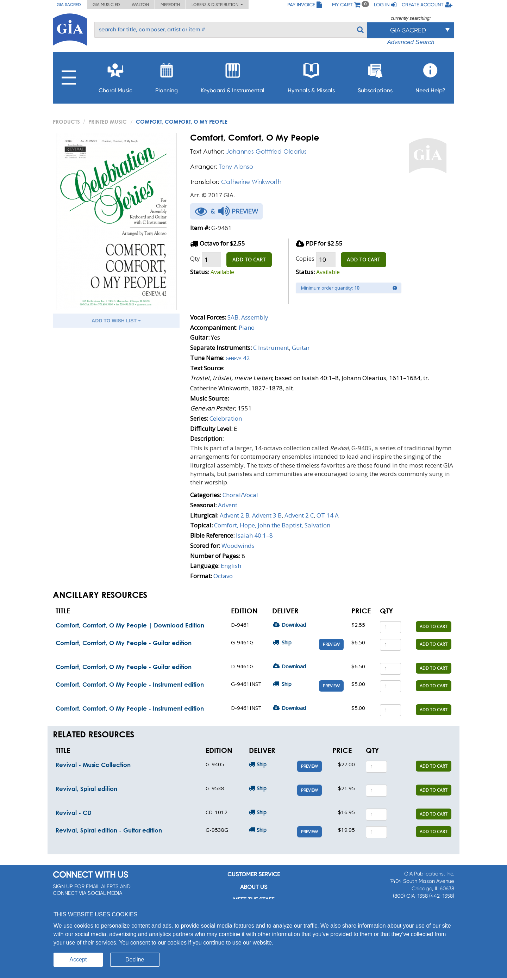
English (231, 566)
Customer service (253, 874)
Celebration (225, 418)
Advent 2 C (299, 515)
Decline (134, 959)
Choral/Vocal (240, 495)
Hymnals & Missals (311, 76)
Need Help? (430, 76)
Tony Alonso (236, 166)
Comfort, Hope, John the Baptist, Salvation (272, 525)
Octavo (223, 576)
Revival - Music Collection (93, 764)
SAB (232, 317)
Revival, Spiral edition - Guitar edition (109, 830)
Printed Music (107, 121)
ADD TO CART (249, 259)
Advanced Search (410, 42)
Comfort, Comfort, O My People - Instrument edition (130, 684)
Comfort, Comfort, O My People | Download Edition (130, 625)
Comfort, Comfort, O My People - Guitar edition (124, 642)
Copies (305, 258)
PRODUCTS (66, 121)
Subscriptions (375, 76)
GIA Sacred (69, 4)
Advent (227, 505)
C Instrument (271, 347)
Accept (78, 959)
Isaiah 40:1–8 (254, 535)
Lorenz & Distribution (217, 4)
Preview (331, 644)
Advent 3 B (267, 515)
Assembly (254, 317)
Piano (247, 327)
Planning (166, 76)
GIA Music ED (106, 4)
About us (253, 887)
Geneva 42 (238, 358)
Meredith (170, 4)
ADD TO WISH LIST (116, 320)
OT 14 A (328, 515)
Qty (195, 258)
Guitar (301, 347)
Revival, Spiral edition (86, 788)
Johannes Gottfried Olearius (266, 151)
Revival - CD (74, 812)
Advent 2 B (234, 515)
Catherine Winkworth (251, 181)
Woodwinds (238, 545)
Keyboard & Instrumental (232, 76)
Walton (140, 4)
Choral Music (115, 76)
